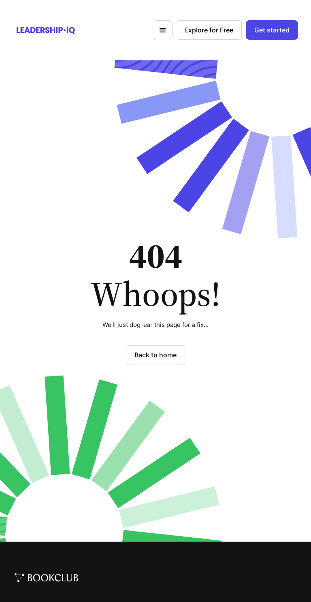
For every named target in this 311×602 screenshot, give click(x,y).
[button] (163, 30)
